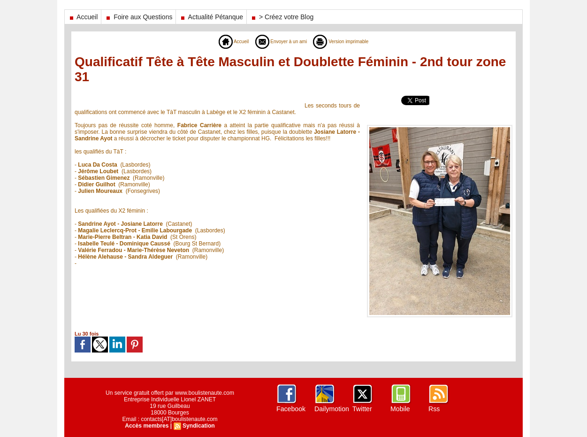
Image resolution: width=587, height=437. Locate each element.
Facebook (290, 409)
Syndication (198, 425)
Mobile (400, 409)
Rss (434, 409)
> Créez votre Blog (281, 17)
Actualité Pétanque (211, 17)
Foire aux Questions (138, 17)
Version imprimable (346, 41)
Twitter (362, 409)
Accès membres (146, 425)
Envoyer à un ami (278, 41)
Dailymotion (331, 409)
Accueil (83, 17)
